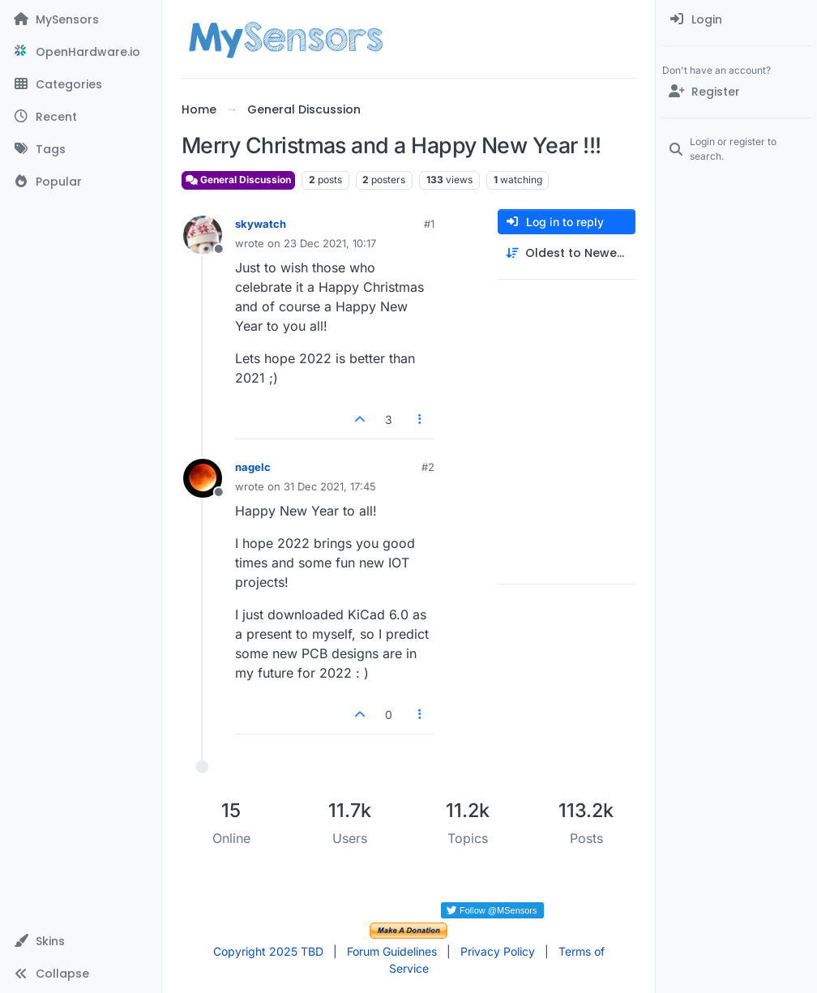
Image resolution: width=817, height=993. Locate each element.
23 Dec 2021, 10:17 (330, 243)
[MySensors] (80, 19)
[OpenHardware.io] (80, 52)
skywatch (260, 223)
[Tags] (80, 149)
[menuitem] (736, 19)
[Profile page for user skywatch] (202, 235)
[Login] (736, 19)
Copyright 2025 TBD (268, 951)
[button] (80, 941)
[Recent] (80, 117)
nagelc (253, 466)
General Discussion (238, 179)
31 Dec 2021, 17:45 (330, 486)
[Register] (736, 92)
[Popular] (80, 182)
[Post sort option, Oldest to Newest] (566, 253)
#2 (427, 466)
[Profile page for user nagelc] (202, 478)
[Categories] (80, 84)
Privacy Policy (497, 951)
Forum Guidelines (392, 951)
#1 (429, 223)
